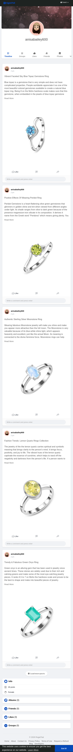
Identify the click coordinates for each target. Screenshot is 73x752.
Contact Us (22, 741)
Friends (12, 709)
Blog (31, 744)
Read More (9, 98)
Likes (11, 717)
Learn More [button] (33, 750)
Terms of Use (46, 741)
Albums (12, 700)
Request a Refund (61, 741)
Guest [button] (64, 2)
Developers (39, 744)
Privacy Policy (34, 741)
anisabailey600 (36, 39)
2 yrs (12, 71)
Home (6, 741)
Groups (12, 726)
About (13, 741)
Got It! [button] (64, 748)
